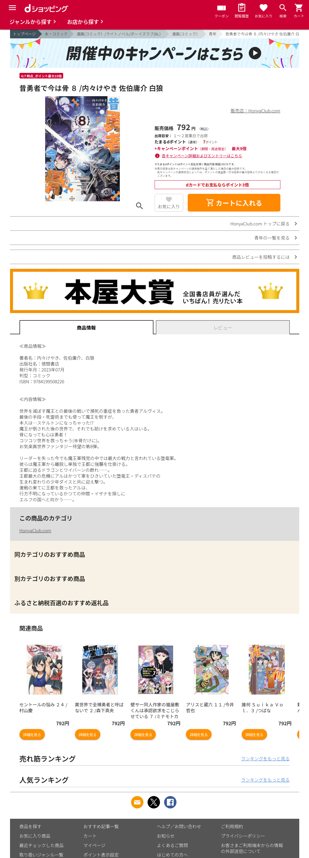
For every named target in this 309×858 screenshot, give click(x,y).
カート (90, 836)
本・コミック (56, 34)
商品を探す (30, 826)
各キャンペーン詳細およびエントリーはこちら (202, 155)
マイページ (95, 845)
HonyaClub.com (35, 530)
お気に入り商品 (34, 836)
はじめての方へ (172, 855)
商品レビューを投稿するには (261, 257)
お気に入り (169, 206)
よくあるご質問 (172, 845)
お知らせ (166, 836)
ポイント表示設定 (101, 855)
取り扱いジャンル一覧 (41, 855)
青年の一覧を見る (272, 237)
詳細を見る (32, 734)
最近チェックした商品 (41, 845)
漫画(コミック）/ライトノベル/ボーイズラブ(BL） (119, 34)
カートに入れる (234, 202)
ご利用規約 (232, 826)
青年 (213, 34)
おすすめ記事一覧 (101, 826)
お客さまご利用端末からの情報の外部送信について (252, 848)
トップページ (24, 34)
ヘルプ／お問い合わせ (179, 826)
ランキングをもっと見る (265, 758)
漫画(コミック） (186, 34)
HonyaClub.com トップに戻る (260, 223)
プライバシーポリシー (243, 836)
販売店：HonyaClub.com (255, 110)
